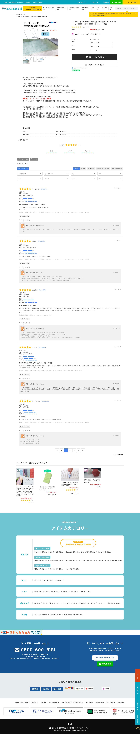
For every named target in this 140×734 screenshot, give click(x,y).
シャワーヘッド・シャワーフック (64, 603)
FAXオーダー (82, 2)
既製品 (83, 592)
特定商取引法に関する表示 (65, 728)
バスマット (101, 603)
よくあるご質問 (138, 705)
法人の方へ (138, 677)
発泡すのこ (38, 580)
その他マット (59, 580)
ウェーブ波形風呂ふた (88, 552)
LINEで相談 (117, 2)
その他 (111, 8)
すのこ (93, 8)
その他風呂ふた (85, 8)
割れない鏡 (54, 592)
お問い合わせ (138, 719)
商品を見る (31, 503)
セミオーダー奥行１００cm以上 (39, 16)
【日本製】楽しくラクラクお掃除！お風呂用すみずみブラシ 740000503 (69, 484)
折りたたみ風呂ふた (71, 552)
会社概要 (43, 702)
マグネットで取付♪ (40, 614)
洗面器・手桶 (47, 603)
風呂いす (37, 603)
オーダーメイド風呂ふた (48, 8)
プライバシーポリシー (84, 728)
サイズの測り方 (54, 702)
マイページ (94, 2)
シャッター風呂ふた (40, 552)
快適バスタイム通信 (21, 702)
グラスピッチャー (55, 614)
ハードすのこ (48, 580)
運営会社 (51, 728)
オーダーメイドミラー (41, 592)
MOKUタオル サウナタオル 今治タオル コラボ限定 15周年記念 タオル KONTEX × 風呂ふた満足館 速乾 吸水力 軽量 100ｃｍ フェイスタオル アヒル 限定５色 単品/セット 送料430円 (25, 491)
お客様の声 (89, 702)
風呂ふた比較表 (78, 702)
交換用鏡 (64, 592)
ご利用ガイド (138, 690)
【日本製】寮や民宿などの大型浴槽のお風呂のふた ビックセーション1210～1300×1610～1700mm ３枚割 (56, 259)
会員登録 (106, 2)
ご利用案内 (34, 702)
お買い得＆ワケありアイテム (73, 614)
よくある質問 (66, 702)
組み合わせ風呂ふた (56, 552)
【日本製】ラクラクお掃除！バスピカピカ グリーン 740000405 (47, 488)
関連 (89, 592)
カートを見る (132, 2)
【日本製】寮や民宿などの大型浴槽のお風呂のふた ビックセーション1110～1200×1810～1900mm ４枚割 (56, 212)
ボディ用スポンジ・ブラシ (86, 603)
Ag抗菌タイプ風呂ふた (74, 8)
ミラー (98, 8)
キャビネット (73, 592)
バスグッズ (104, 8)
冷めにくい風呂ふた (104, 552)
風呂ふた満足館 (20, 14)
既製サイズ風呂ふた (61, 8)
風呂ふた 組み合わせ (23, 16)
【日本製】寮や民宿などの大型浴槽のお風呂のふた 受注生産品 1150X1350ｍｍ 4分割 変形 (52, 370)
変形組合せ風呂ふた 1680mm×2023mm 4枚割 (37, 315)
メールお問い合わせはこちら (105, 657)
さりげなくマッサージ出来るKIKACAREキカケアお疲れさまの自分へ (92, 480)
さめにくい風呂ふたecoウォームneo (110, 560)
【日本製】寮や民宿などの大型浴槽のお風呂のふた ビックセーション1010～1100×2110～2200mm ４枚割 (56, 422)
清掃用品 (110, 603)
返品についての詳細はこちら (81, 68)
